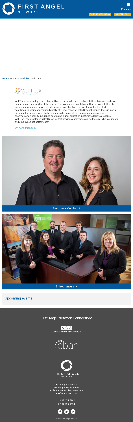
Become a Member (65, 208)
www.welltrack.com (25, 127)
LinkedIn (73, 411)
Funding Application (100, 14)
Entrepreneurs (65, 286)
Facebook (60, 411)
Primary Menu (128, 4)
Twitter (66, 411)
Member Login (122, 14)
